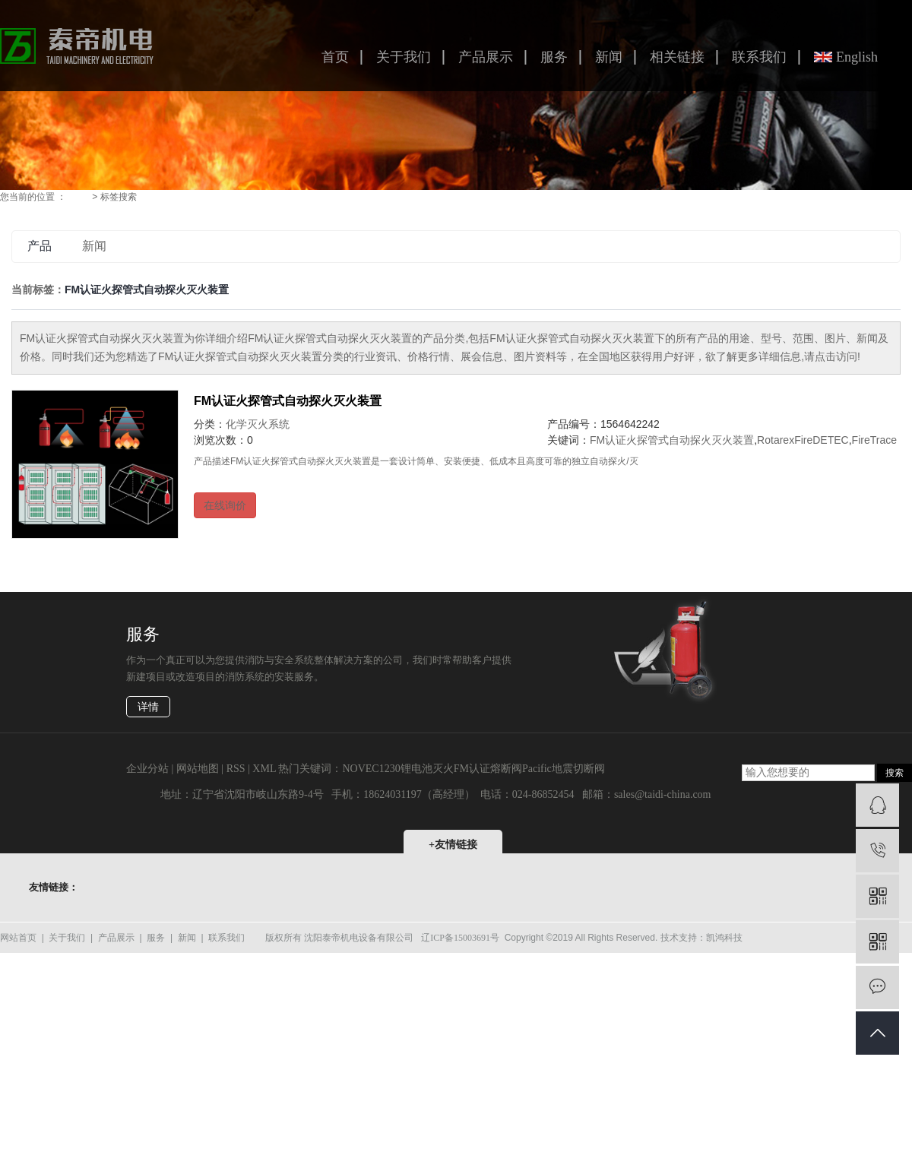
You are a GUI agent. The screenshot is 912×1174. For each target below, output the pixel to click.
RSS (235, 768)
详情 (148, 707)
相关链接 (677, 57)
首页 (335, 57)
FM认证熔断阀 (488, 768)
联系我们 (759, 57)
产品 (39, 245)
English (857, 57)
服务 (554, 57)
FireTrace (874, 440)
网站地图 (197, 768)
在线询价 (225, 505)
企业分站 (147, 768)
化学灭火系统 (258, 424)
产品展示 (485, 57)
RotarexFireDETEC (803, 440)
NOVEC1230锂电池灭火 (397, 768)
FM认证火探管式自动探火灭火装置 (288, 400)
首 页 (79, 196)
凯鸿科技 (724, 937)
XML (264, 768)
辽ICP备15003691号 (460, 937)
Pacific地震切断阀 (563, 768)
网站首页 (18, 937)
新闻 (608, 57)
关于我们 (403, 57)
